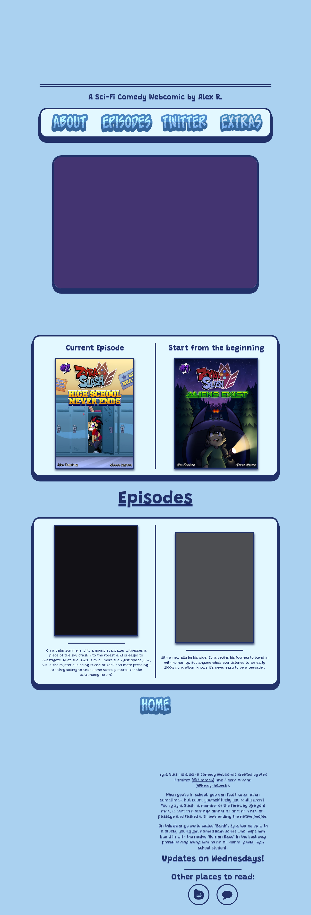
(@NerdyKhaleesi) (212, 786)
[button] (198, 894)
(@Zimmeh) (203, 780)
